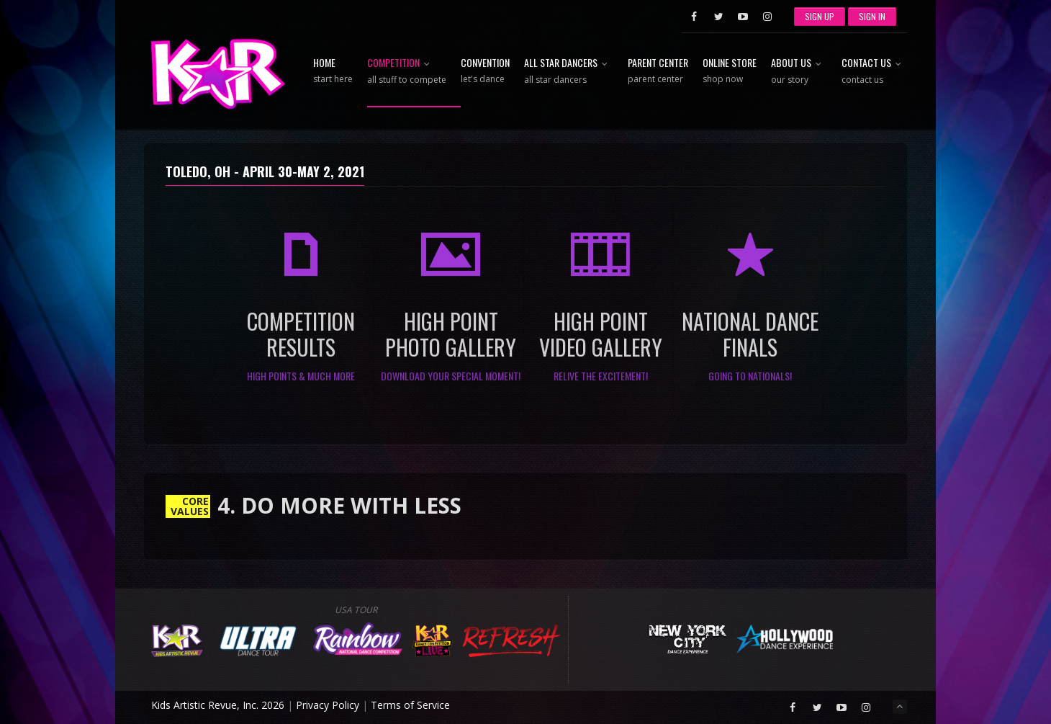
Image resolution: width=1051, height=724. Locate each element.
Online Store (730, 71)
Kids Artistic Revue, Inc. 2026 (217, 705)
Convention (485, 71)
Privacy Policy (327, 705)
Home (333, 71)
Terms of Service (410, 705)
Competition (406, 72)
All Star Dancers (568, 72)
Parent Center (658, 71)
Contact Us (874, 72)
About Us (799, 72)
